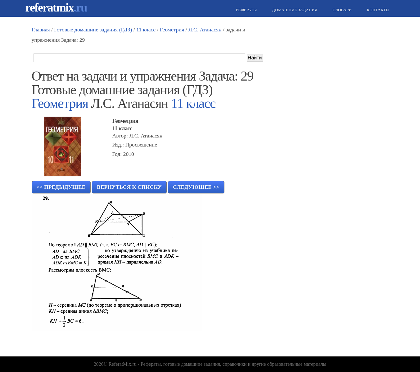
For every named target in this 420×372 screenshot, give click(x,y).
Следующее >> (196, 187)
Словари (341, 9)
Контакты (377, 9)
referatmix (56, 7)
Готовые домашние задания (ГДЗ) (93, 29)
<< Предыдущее (61, 187)
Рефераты (245, 9)
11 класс (146, 29)
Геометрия (172, 29)
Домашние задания (293, 9)
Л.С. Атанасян (205, 29)
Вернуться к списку (129, 187)
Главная (41, 29)
